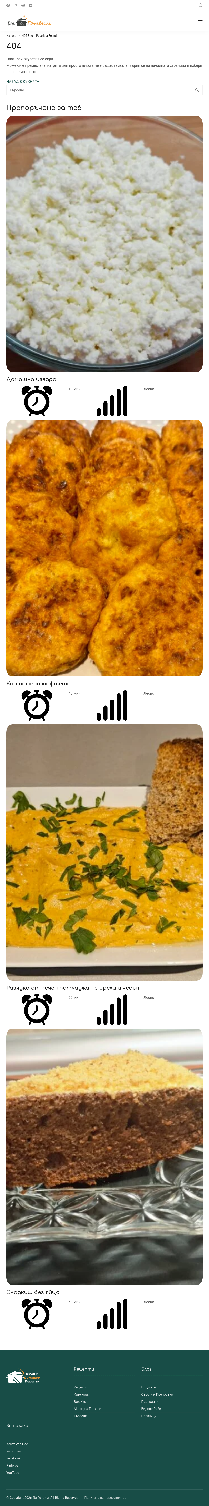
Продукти (148, 1387)
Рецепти (80, 1387)
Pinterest (12, 1465)
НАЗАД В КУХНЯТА (22, 81)
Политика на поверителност (106, 1498)
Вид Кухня (81, 1401)
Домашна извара (31, 379)
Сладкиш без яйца (33, 1292)
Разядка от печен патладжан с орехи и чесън (72, 988)
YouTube (12, 1472)
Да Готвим (41, 1498)
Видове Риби (151, 1408)
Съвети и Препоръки (157, 1394)
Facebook (13, 1458)
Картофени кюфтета (38, 684)
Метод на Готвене (87, 1408)
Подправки (149, 1401)
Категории (82, 1394)
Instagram (13, 1451)
